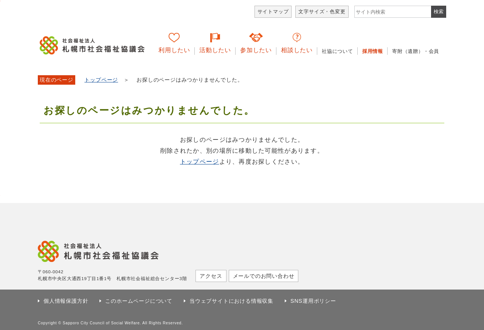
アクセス (211, 276)
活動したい (215, 50)
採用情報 (372, 51)
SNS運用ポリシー (313, 301)
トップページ (101, 80)
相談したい (297, 50)
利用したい (174, 50)
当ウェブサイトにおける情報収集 (231, 301)
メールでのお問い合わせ (264, 276)
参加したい (256, 50)
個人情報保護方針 (65, 301)
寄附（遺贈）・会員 (415, 51)
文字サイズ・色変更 (321, 11)
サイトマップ (273, 11)
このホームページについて (138, 301)
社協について (337, 51)
